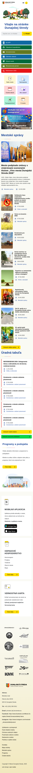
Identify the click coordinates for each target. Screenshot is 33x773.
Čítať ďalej (8, 467)
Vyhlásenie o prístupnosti (9, 727)
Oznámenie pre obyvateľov (19, 233)
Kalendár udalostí (11, 56)
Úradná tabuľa (10, 92)
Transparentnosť (10, 103)
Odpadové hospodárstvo (13, 47)
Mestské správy (6, 750)
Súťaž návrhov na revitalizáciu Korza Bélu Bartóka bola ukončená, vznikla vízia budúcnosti (22, 255)
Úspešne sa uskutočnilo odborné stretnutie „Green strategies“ (23, 272)
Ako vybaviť (23, 92)
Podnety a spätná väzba (9, 739)
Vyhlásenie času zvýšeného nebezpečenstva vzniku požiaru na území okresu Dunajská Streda (22, 199)
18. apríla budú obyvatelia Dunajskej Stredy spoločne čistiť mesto (22, 330)
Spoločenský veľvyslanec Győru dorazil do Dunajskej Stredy (22, 292)
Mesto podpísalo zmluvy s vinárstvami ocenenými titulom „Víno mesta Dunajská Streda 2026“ (16, 169)
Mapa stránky (6, 747)
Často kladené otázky (8, 730)
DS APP (8, 42)
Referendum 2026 (11, 70)
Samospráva (23, 82)
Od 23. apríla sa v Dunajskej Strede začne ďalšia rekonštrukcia (23, 310)
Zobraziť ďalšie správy (9, 347)
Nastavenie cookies (8, 737)
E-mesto (23, 103)
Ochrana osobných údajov (9, 732)
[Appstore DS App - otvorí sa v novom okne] (11, 530)
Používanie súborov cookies (10, 735)
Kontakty (4, 745)
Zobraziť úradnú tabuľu (10, 432)
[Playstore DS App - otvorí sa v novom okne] (11, 525)
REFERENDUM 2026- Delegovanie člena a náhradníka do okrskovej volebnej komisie (15, 364)
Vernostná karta (10, 52)
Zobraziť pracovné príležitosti (10, 436)
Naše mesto (9, 82)
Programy (5, 753)
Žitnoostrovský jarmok (12, 66)
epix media (12, 767)
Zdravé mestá (10, 61)
